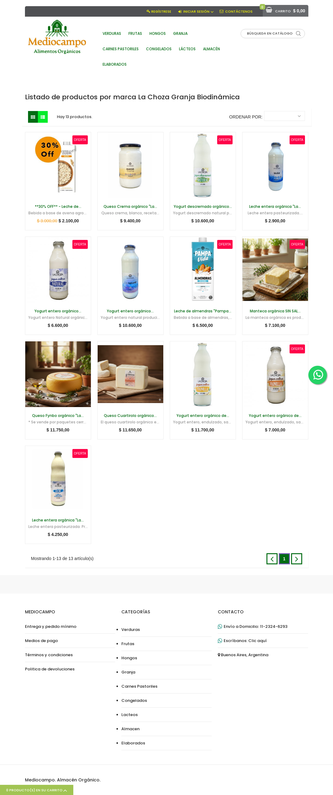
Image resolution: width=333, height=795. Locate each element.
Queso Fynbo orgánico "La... (58, 415)
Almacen (130, 729)
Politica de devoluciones (50, 669)
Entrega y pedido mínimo (50, 626)
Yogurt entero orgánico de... (203, 415)
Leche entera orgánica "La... (275, 206)
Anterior (272, 558)
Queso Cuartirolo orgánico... (130, 415)
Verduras (130, 629)
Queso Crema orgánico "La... (130, 206)
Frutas (127, 644)
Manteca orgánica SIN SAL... (275, 311)
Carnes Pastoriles (139, 686)
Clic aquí (257, 641)
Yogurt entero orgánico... (58, 311)
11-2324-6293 (273, 626)
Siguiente (296, 558)
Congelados (134, 700)
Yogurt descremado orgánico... (203, 206)
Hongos (129, 658)
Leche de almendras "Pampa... (202, 311)
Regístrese (161, 11)
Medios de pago (41, 641)
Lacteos (129, 715)
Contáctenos (239, 11)
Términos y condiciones (49, 655)
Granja (128, 672)
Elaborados (133, 743)
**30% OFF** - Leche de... (58, 206)
